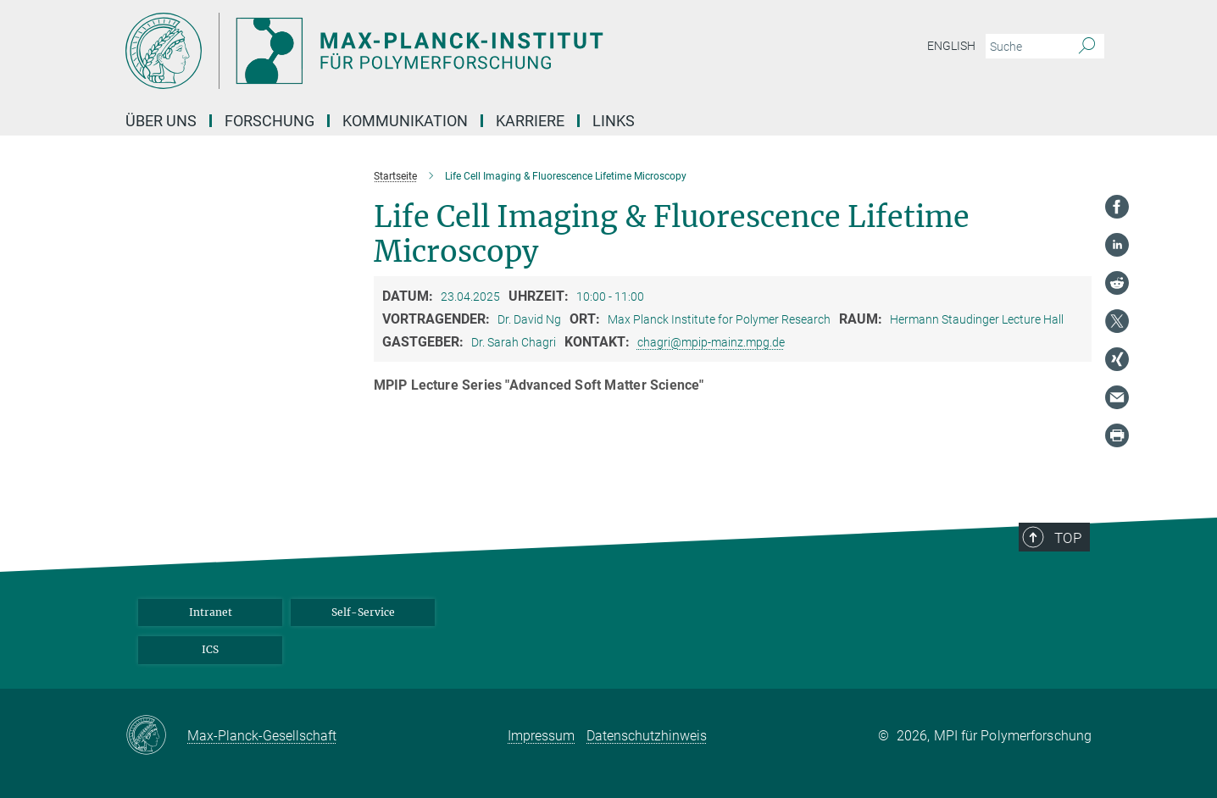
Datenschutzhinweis (646, 736)
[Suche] (1087, 46)
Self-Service (363, 612)
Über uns (161, 120)
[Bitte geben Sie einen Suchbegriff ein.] (1026, 47)
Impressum (541, 736)
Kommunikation (405, 120)
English (951, 46)
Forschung (269, 120)
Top (1067, 537)
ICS (210, 649)
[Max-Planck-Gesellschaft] (156, 736)
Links (613, 120)
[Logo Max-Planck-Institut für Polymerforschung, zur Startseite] (443, 51)
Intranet (210, 612)
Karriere (530, 120)
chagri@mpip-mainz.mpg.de (711, 342)
